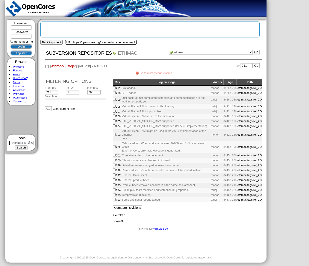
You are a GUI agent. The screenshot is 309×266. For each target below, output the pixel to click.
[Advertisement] (21, 119)
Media (16, 82)
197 (118, 175)
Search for (51, 96)
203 (118, 134)
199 (118, 165)
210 (118, 93)
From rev (50, 87)
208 (118, 106)
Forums (17, 70)
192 (118, 199)
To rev (69, 87)
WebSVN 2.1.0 (160, 228)
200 (118, 160)
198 (118, 170)
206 (118, 116)
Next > (121, 214)
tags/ (72, 66)
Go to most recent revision (155, 73)
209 (118, 99)
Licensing (18, 86)
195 (118, 185)
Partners (18, 93)
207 (118, 111)
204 (118, 126)
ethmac (127, 53)
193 (118, 195)
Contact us (19, 101)
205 (118, 121)
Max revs (92, 87)
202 (118, 147)
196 (118, 180)
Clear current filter (64, 108)
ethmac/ (57, 66)
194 (118, 190)
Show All (118, 221)
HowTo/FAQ (20, 78)
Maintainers (20, 97)
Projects (18, 66)
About (16, 74)
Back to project (51, 42)
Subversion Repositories (79, 53)
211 (118, 88)
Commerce (19, 89)
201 (118, 155)
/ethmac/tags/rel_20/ (249, 88)
